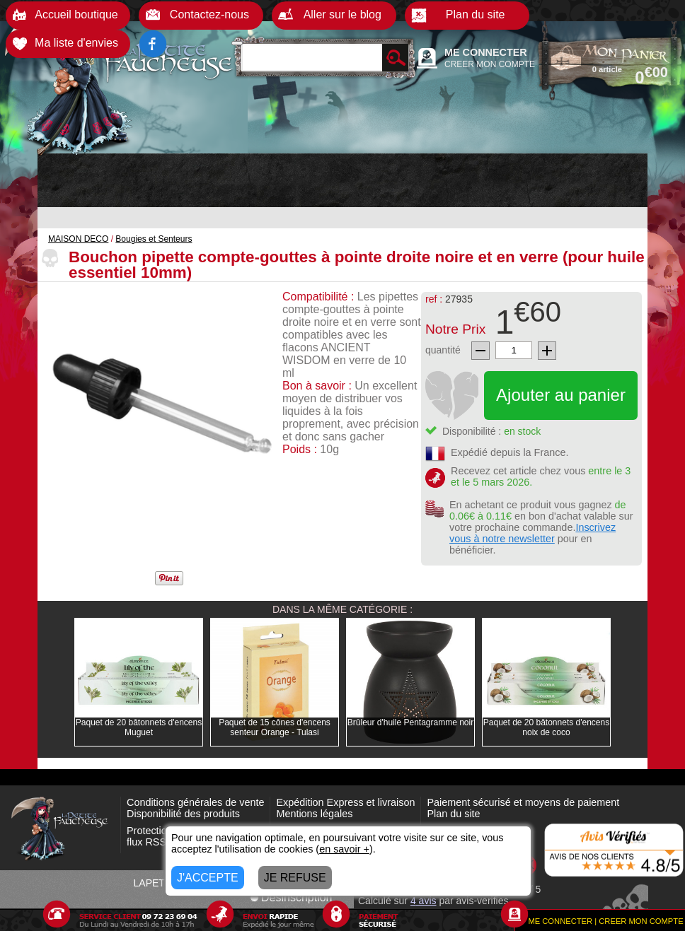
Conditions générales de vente (195, 802)
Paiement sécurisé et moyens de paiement (523, 802)
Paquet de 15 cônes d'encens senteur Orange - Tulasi (274, 727)
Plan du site (453, 813)
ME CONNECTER (485, 52)
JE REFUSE (295, 878)
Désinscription (291, 897)
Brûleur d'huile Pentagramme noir (410, 722)
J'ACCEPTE (207, 878)
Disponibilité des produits (183, 813)
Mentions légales (314, 813)
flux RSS (146, 842)
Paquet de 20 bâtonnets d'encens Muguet (139, 727)
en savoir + (344, 849)
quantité (443, 350)
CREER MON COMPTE (489, 64)
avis (423, 900)
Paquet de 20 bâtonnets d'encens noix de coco (546, 727)
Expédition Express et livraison (345, 802)
